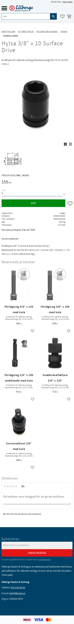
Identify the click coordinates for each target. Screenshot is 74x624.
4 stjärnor (13, 486)
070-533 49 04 (18, 587)
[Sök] (53, 16)
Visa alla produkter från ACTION (18, 230)
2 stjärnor (7, 486)
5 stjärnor (16, 486)
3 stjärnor (10, 486)
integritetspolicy (45, 559)
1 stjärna (4, 486)
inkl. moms (67, 2)
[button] (4, 8)
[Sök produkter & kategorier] (26, 16)
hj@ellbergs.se (17, 593)
